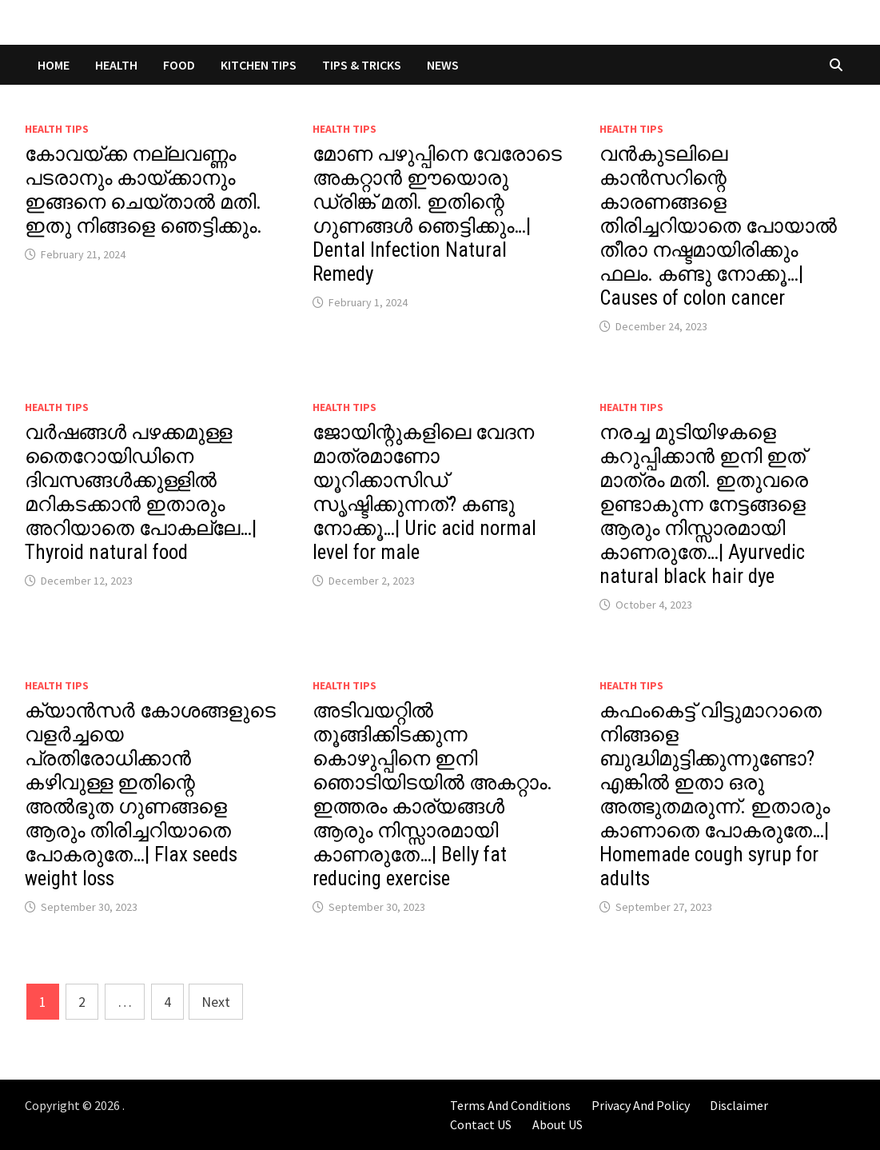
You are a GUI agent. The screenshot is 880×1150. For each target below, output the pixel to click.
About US (557, 1124)
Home (54, 65)
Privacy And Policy (640, 1105)
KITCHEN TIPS (259, 65)
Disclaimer (739, 1105)
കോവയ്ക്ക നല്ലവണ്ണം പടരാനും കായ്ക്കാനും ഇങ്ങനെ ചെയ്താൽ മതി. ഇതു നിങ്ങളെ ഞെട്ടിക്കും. (143, 190)
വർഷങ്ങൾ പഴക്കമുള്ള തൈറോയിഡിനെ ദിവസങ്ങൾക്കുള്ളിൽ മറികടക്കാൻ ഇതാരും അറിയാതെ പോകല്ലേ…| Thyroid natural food (141, 492)
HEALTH (116, 65)
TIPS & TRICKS (361, 65)
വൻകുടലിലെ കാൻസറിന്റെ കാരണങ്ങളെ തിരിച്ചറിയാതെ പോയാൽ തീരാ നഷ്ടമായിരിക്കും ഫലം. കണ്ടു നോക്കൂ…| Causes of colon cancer (718, 225)
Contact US (481, 1124)
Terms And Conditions (510, 1105)
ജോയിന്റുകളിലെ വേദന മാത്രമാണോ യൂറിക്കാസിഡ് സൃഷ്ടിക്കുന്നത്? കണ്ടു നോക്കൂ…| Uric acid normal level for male (424, 492)
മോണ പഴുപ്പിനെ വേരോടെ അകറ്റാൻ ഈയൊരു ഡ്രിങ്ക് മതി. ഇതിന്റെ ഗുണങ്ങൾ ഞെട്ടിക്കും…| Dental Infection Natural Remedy (437, 214)
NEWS (443, 65)
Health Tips (57, 129)
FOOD (179, 65)
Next (215, 1001)
